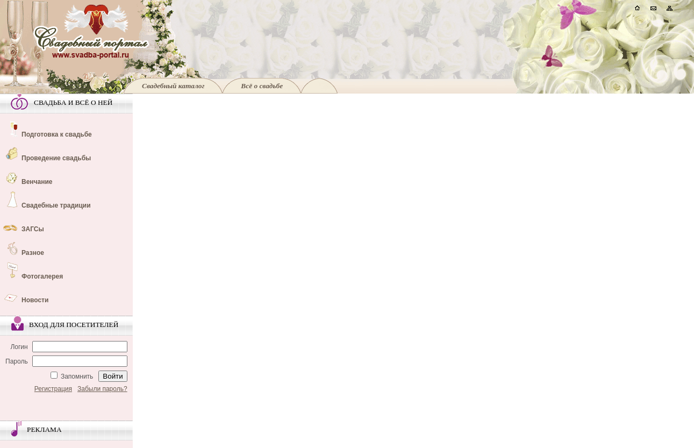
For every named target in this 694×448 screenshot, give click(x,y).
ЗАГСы (33, 229)
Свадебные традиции (56, 205)
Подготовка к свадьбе (57, 134)
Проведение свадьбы (56, 158)
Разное (33, 253)
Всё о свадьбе (262, 86)
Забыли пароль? (102, 389)
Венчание (37, 182)
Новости (35, 300)
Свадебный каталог (173, 86)
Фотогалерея (42, 276)
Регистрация (53, 389)
